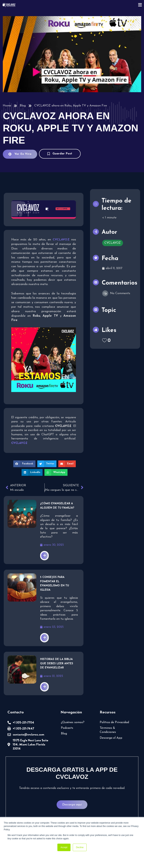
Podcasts (67, 728)
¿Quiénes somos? (72, 722)
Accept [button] (64, 847)
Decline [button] (79, 847)
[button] (24, 463)
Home (7, 105)
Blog (23, 105)
